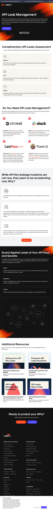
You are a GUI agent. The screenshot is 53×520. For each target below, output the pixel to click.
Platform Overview (8, 444)
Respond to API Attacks (31, 448)
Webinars (6, 491)
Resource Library (7, 479)
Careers (28, 482)
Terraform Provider (35, 491)
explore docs (26, 240)
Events (40, 479)
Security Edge (13, 474)
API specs (28, 491)
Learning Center (7, 493)
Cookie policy (5, 507)
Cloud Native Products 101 (9, 495)
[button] (50, 5)
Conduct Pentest (29, 453)
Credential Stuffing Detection (10, 455)
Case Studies (6, 489)
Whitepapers (6, 484)
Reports (5, 482)
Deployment (12, 471)
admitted (13, 153)
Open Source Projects (8, 464)
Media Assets (29, 489)
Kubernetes (38, 471)
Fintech (33, 462)
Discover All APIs (29, 444)
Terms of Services (30, 493)
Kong (27, 474)
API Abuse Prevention (8, 453)
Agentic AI (6, 457)
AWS (27, 471)
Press (37, 479)
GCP (30, 471)
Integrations (6, 471)
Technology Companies (31, 464)
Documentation (36, 489)
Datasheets (6, 486)
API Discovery (7, 448)
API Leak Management (8, 462)
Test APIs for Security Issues (32, 451)
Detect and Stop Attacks (31, 446)
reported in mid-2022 (33, 157)
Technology (6, 474)
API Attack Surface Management (11, 460)
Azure (33, 471)
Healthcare (28, 462)
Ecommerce (39, 462)
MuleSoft (31, 474)
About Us (28, 479)
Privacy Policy (38, 493)
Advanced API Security (9, 446)
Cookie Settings (36, 507)
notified (33, 130)
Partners (33, 479)
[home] (7, 5)
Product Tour (21, 422)
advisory (15, 130)
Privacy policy (10, 507)
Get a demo (6, 28)
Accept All (44, 507)
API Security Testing (8, 451)
